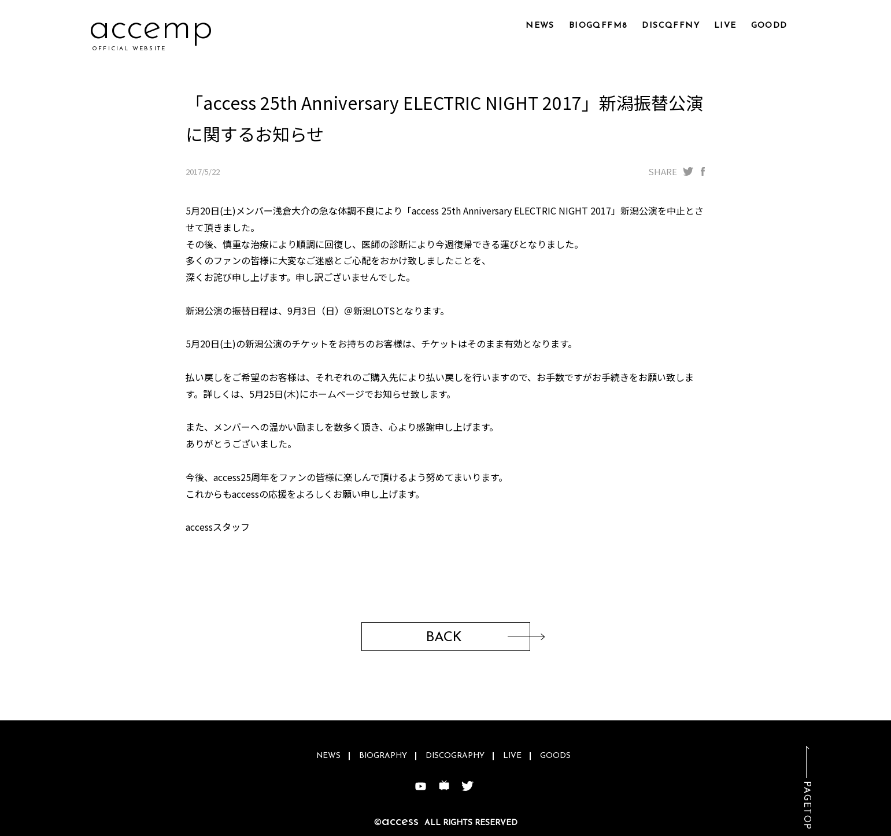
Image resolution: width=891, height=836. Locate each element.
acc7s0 (143, 29)
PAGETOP (806, 805)
